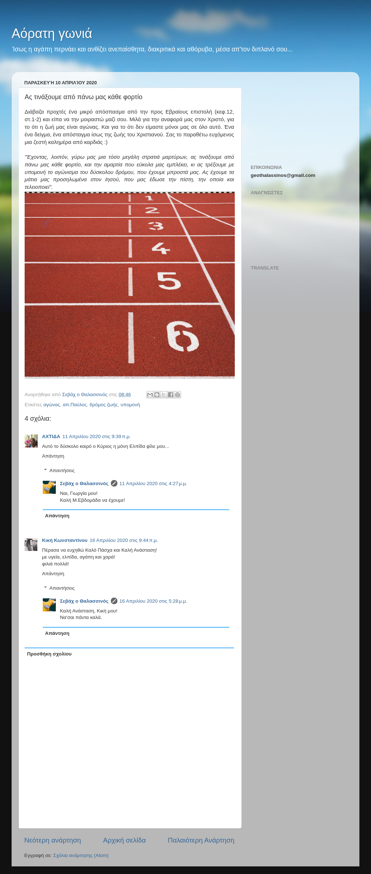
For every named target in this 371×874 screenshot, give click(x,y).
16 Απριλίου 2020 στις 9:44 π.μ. (123, 540)
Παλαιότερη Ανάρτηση (201, 840)
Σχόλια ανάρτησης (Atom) (81, 855)
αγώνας (51, 404)
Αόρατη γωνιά (52, 33)
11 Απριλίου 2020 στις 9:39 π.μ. (96, 436)
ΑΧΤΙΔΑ (51, 436)
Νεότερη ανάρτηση (52, 840)
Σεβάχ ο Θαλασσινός (84, 483)
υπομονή (130, 404)
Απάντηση (53, 456)
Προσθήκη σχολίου (49, 654)
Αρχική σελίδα (124, 840)
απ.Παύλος (75, 404)
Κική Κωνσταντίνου (64, 540)
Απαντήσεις (62, 470)
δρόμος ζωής (103, 404)
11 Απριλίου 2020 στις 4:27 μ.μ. (153, 483)
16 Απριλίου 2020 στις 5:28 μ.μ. (153, 601)
